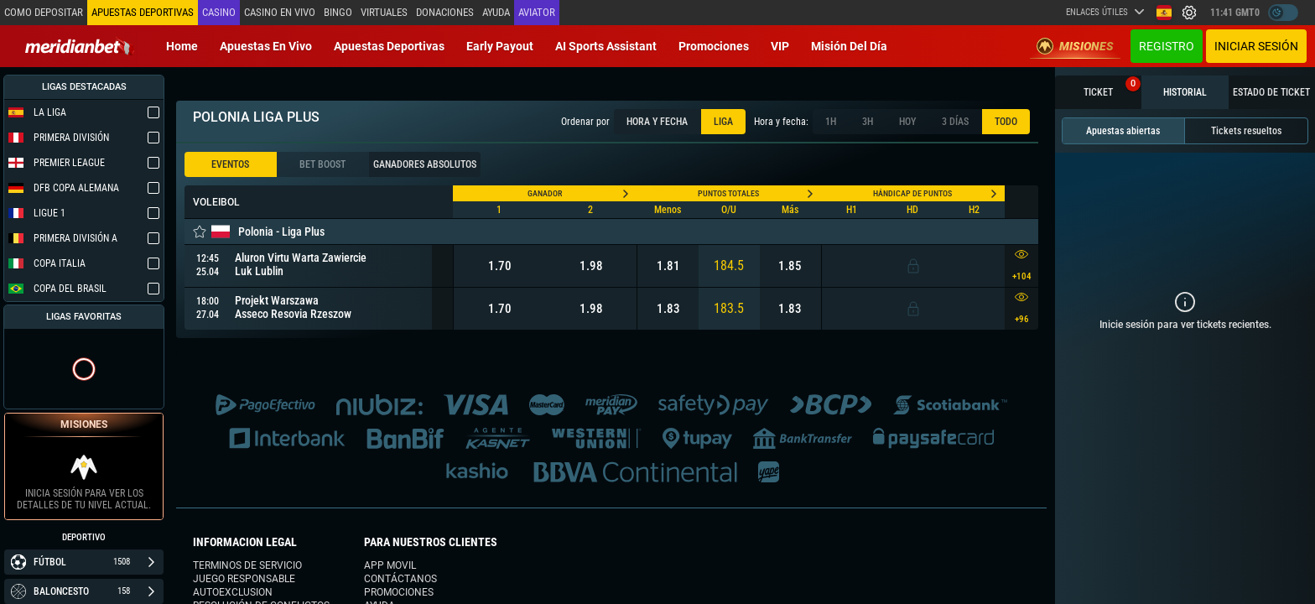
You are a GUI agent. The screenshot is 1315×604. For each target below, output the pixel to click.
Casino (219, 12)
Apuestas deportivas (389, 46)
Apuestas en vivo (266, 46)
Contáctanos (400, 579)
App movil (390, 565)
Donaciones (445, 12)
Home (182, 46)
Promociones (713, 46)
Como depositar (43, 12)
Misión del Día (849, 46)
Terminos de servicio (247, 565)
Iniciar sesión (1256, 46)
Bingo (338, 12)
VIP (780, 46)
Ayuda (496, 12)
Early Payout (499, 46)
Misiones (1075, 46)
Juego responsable (244, 579)
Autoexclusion (233, 592)
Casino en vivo (279, 12)
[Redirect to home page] (79, 46)
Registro (1166, 46)
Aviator (536, 12)
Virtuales (384, 12)
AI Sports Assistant (606, 46)
